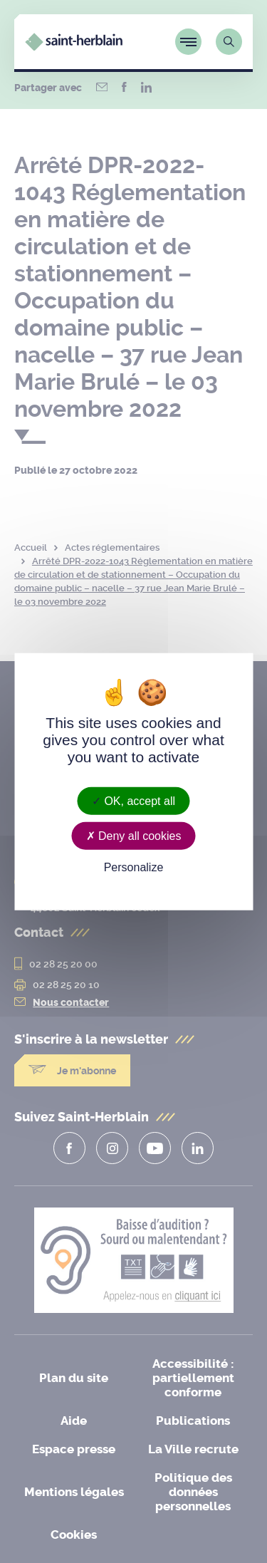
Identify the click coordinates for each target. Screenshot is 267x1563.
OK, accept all (133, 801)
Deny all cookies (134, 836)
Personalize (134, 867)
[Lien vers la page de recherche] (229, 41)
